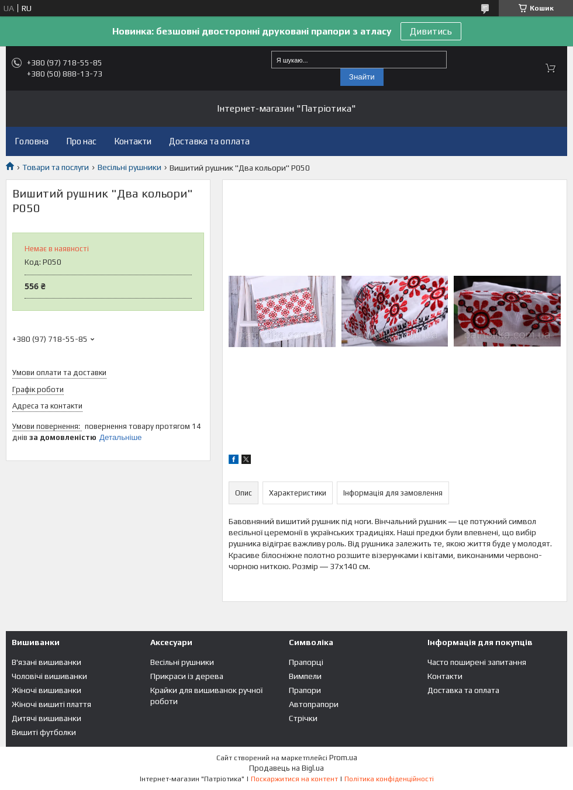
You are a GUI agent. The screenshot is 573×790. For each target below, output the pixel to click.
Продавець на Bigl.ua (286, 768)
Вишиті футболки (44, 732)
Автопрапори (314, 704)
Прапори (305, 690)
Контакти (132, 141)
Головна (32, 141)
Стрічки (303, 718)
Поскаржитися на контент (294, 779)
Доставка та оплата (209, 141)
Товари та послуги (55, 167)
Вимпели (305, 676)
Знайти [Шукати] (362, 76)
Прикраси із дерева (186, 676)
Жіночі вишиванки (46, 690)
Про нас (81, 141)
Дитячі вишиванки (46, 718)
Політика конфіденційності (389, 779)
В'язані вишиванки (46, 662)
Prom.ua (343, 757)
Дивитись (431, 31)
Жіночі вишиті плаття (51, 704)
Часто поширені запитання (476, 662)
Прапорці (306, 662)
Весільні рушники (129, 167)
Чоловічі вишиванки (49, 676)
